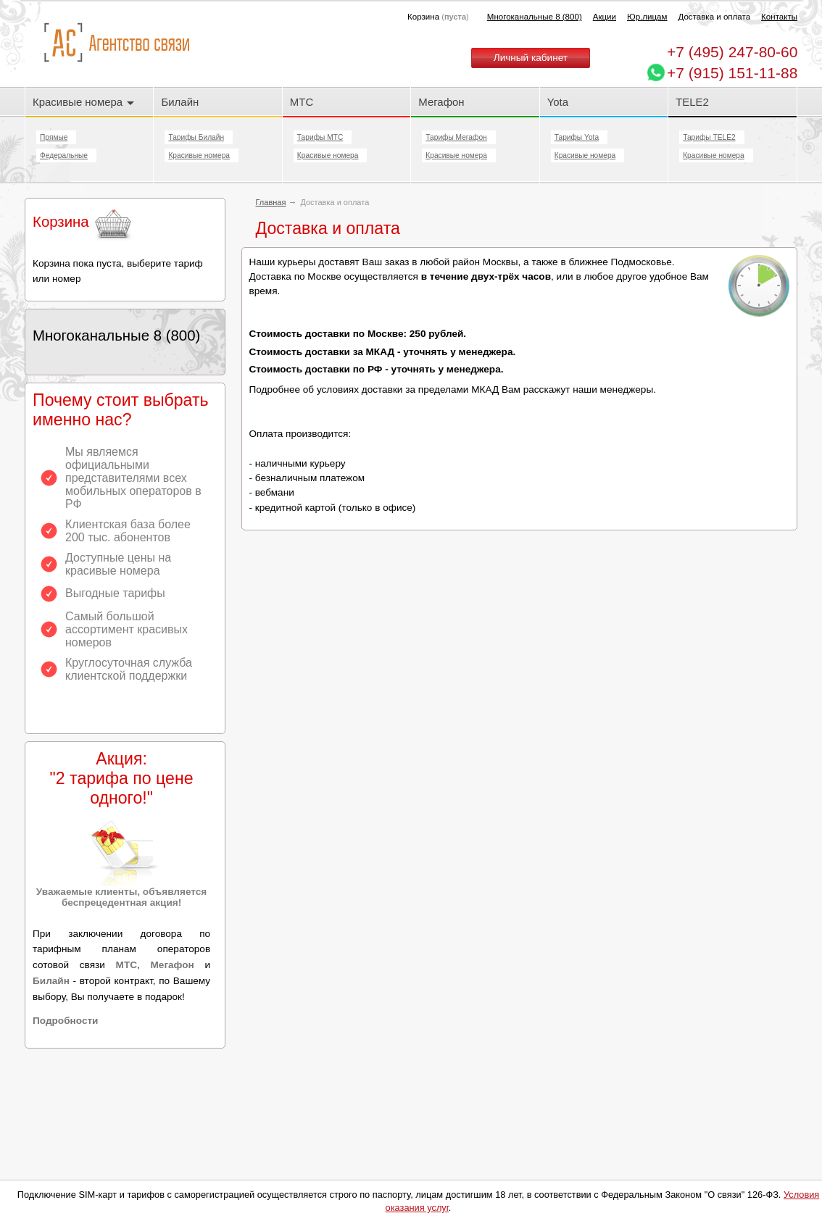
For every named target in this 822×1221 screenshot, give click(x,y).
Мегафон (441, 102)
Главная (271, 202)
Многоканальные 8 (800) (534, 16)
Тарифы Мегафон (455, 137)
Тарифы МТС (320, 137)
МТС (301, 102)
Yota (557, 102)
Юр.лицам (647, 16)
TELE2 (692, 102)
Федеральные (64, 155)
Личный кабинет (531, 57)
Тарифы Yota (577, 137)
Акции (604, 16)
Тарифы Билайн (196, 137)
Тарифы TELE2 (709, 137)
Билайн (180, 102)
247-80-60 (732, 51)
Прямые (53, 137)
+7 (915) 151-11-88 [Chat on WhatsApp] (732, 72)
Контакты (779, 16)
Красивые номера (83, 102)
